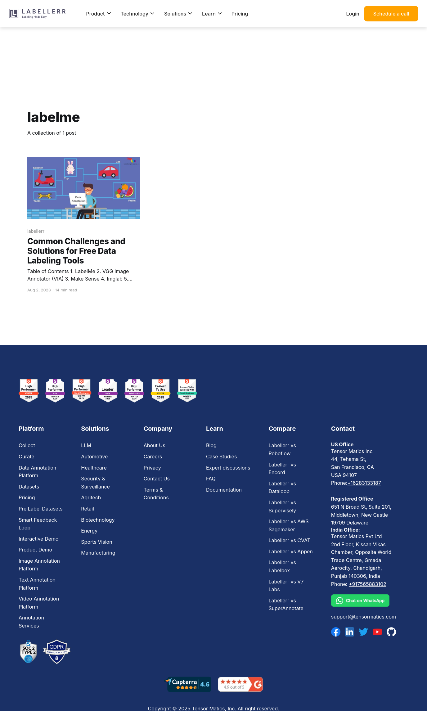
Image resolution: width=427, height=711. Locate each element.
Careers (153, 456)
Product (98, 14)
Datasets (29, 487)
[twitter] (363, 632)
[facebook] (335, 632)
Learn (212, 14)
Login (352, 14)
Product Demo (35, 550)
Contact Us (157, 478)
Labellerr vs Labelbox (282, 566)
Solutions (178, 14)
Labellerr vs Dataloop (282, 487)
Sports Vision (96, 542)
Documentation (224, 490)
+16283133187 (364, 483)
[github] (391, 631)
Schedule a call (391, 14)
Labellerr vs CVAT (289, 540)
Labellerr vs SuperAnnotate (285, 604)
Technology (138, 14)
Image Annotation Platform (39, 565)
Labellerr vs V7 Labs (285, 585)
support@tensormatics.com (363, 617)
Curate (26, 456)
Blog (211, 445)
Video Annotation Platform (39, 603)
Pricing (239, 14)
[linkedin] (349, 632)
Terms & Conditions (156, 494)
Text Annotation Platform (37, 584)
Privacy (152, 468)
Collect (27, 445)
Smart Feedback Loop (38, 524)
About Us (154, 445)
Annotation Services (31, 621)
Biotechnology (98, 520)
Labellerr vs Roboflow (282, 449)
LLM (86, 445)
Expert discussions (228, 468)
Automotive (94, 456)
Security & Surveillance (95, 482)
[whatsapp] (363, 600)
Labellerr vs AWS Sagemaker (288, 525)
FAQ (211, 478)
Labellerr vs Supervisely (282, 506)
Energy (89, 531)
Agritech (91, 497)
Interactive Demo (38, 539)
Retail (87, 509)
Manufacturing (98, 553)
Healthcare (94, 468)
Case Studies (221, 456)
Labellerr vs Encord (282, 468)
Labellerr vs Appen (290, 551)
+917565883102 (367, 584)
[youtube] (377, 632)
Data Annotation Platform (37, 472)
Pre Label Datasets (40, 509)
